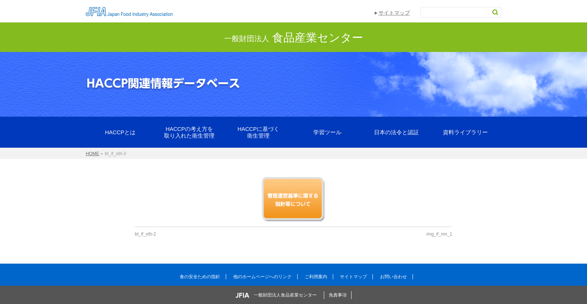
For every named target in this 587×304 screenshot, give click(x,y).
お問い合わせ (393, 276)
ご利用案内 (316, 276)
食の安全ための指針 (200, 276)
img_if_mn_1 (439, 234)
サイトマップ (394, 13)
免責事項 (338, 295)
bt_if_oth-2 (145, 234)
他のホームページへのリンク (262, 276)
